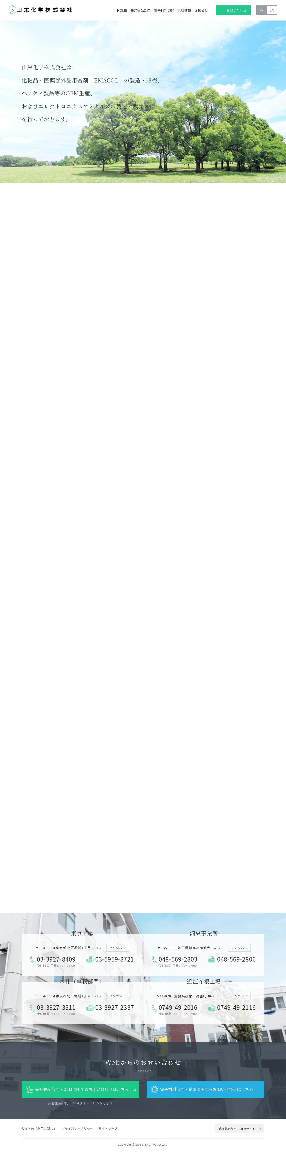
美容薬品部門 (140, 10)
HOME (122, 10)
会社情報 (184, 10)
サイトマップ (107, 1131)
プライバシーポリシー (77, 1131)
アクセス (116, 950)
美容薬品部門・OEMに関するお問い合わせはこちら (82, 1092)
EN (272, 10)
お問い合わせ (236, 10)
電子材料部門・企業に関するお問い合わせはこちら (206, 1092)
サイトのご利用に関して (39, 1131)
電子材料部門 (164, 10)
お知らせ (201, 10)
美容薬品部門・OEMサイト (236, 1131)
